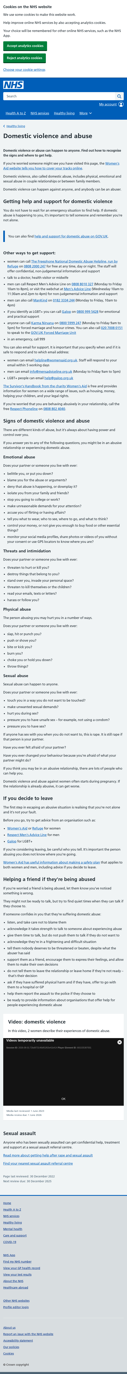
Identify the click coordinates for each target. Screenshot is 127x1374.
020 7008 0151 (112, 328)
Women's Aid (17, 828)
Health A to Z (16, 113)
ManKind (40, 300)
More (86, 113)
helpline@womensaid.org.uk (55, 360)
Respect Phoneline (24, 409)
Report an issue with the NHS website (28, 1334)
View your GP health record (21, 1268)
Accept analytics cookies (25, 46)
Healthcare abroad (15, 1287)
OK (63, 1098)
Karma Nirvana (42, 323)
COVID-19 (9, 1242)
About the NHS (13, 1281)
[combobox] (59, 96)
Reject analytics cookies (24, 58)
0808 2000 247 (35, 266)
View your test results (17, 1274)
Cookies (8, 1353)
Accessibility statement (18, 1340)
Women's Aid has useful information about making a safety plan (51, 862)
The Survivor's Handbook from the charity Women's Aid (45, 386)
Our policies (11, 1347)
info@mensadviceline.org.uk (51, 372)
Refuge (37, 828)
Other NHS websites (16, 1301)
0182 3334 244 (64, 300)
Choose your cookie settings (24, 70)
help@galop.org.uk (58, 378)
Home (7, 1203)
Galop (66, 312)
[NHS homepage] (13, 85)
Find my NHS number (17, 1261)
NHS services (40, 113)
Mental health (12, 1229)
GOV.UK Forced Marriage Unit (53, 333)
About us (9, 1327)
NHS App (9, 1255)
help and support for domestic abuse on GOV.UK (71, 236)
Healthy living (64, 113)
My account (111, 104)
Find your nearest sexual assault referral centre (38, 1163)
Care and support (15, 1235)
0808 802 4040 (54, 409)
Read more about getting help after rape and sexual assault (48, 1155)
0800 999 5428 (87, 312)
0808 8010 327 (82, 284)
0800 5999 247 (70, 323)
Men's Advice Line (77, 289)
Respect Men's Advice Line (27, 835)
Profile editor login (16, 1307)
